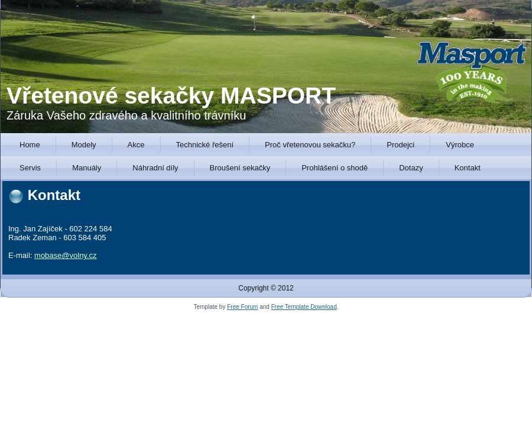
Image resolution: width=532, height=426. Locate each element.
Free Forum (242, 307)
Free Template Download (304, 307)
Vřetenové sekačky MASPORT (171, 95)
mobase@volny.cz (65, 255)
